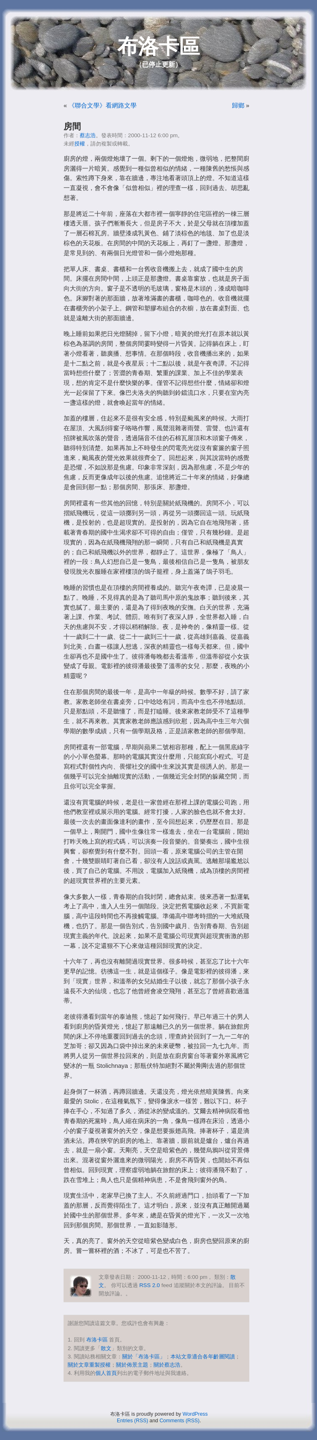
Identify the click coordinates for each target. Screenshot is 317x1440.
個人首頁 (106, 1373)
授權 (79, 144)
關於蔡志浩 (167, 1365)
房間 (72, 126)
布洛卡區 (158, 46)
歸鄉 (238, 105)
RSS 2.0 (149, 1285)
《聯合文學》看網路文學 (103, 105)
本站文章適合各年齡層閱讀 (202, 1356)
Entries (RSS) (132, 1421)
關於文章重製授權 (89, 1365)
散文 (106, 1348)
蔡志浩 (88, 135)
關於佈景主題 (132, 1365)
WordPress (195, 1414)
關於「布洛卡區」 (143, 1356)
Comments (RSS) (179, 1421)
